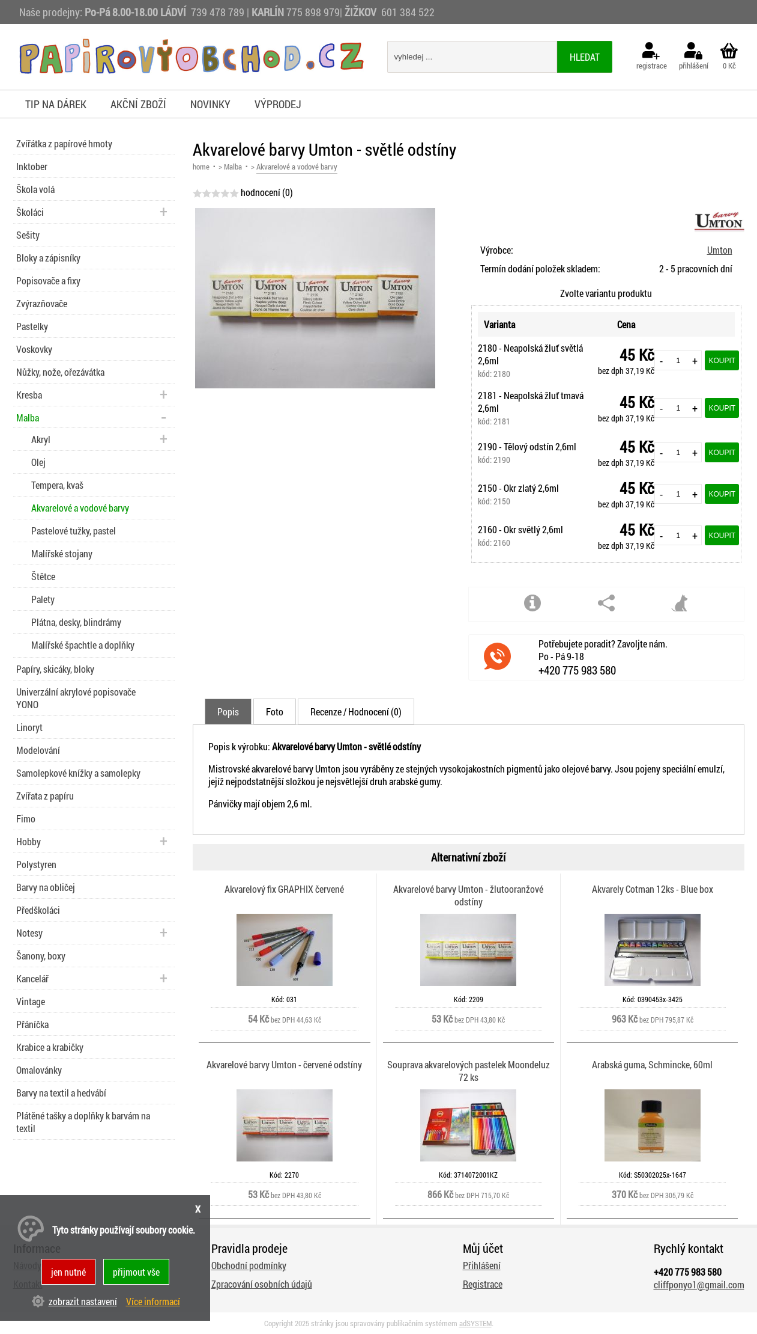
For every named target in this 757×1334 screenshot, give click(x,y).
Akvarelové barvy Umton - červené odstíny (284, 1064)
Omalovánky (39, 1069)
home (201, 166)
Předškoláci (38, 910)
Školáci (30, 212)
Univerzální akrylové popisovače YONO (76, 698)
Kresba (29, 394)
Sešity (28, 234)
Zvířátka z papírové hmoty (64, 143)
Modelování (38, 750)
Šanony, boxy (40, 955)
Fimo (25, 818)
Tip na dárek (55, 104)
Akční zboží (138, 104)
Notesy (29, 932)
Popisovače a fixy (48, 280)
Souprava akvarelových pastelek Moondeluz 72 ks (468, 1070)
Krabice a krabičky (49, 1047)
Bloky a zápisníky (48, 257)
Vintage (30, 1001)
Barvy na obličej (45, 887)
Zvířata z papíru (45, 795)
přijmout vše (136, 1271)
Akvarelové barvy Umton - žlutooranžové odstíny (468, 895)
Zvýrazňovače (41, 303)
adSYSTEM (475, 1323)
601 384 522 (408, 12)
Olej (38, 462)
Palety (43, 599)
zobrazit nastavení (83, 1301)
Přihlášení (482, 1265)
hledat (585, 56)
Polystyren (36, 864)
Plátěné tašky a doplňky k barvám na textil (83, 1121)
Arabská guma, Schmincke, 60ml (652, 1064)
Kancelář (32, 978)
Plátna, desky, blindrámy (76, 622)
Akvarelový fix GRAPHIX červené (284, 889)
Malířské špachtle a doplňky (82, 644)
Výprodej (278, 104)
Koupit (721, 360)
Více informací (153, 1301)
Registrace (482, 1283)
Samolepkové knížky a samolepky (78, 772)
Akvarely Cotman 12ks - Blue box (652, 889)
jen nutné (68, 1271)
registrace (651, 56)
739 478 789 (217, 12)
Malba (233, 166)
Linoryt (29, 727)
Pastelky (32, 326)
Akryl (40, 439)
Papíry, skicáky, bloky (55, 668)
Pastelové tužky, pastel (73, 530)
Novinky (210, 104)
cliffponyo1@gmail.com (699, 1284)
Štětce (43, 576)
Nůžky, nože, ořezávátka (60, 372)
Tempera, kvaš (57, 485)
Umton (719, 249)
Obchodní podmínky (248, 1265)
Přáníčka (32, 1024)
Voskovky (34, 349)
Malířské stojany (61, 553)
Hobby (28, 841)
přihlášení (693, 56)
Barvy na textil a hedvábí (61, 1092)
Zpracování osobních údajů (261, 1283)
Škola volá (35, 189)
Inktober (31, 166)
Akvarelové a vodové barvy (80, 507)
